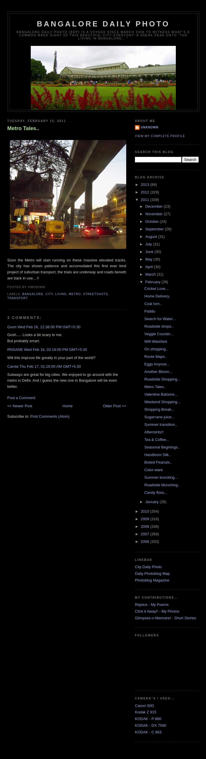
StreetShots (95, 294)
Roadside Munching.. (162, 485)
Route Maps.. (155, 356)
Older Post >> (114, 406)
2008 (145, 526)
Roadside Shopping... (162, 379)
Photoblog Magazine (152, 580)
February (153, 282)
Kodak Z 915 (145, 712)
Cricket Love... (156, 288)
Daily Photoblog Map (152, 573)
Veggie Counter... (158, 334)
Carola (12, 366)
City (49, 294)
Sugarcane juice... (159, 417)
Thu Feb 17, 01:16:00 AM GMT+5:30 (50, 366)
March (151, 274)
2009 (145, 519)
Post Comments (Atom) (50, 416)
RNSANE (15, 349)
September (155, 229)
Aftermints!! (153, 432)
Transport (17, 298)
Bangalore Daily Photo (103, 23)
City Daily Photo (148, 567)
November (154, 214)
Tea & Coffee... (156, 439)
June (150, 252)
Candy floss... (155, 492)
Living (60, 294)
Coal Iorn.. (153, 304)
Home (68, 406)
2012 (145, 192)
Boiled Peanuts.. (158, 462)
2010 (145, 511)
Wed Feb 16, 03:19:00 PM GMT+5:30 (55, 349)
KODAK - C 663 (148, 732)
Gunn (12, 327)
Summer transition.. (160, 424)
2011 (145, 200)
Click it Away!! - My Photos (157, 611)
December (154, 206)
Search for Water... (160, 319)
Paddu (149, 311)
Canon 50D (144, 706)
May (149, 259)
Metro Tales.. (23, 128)
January (152, 502)
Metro (75, 294)
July (149, 244)
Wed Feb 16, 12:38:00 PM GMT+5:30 (48, 327)
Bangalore (32, 294)
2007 (145, 534)
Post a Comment (21, 398)
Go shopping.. (156, 349)
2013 (145, 184)
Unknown (149, 127)
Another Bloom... (158, 371)
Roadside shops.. (158, 326)
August (151, 236)
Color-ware (153, 470)
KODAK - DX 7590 (150, 725)
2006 (145, 541)
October (152, 221)
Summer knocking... (161, 477)
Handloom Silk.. (157, 455)
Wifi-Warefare (155, 341)
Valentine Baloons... (161, 394)
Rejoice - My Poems (152, 604)
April (149, 267)
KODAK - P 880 (148, 719)
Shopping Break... (159, 409)
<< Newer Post (19, 406)
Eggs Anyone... (156, 364)
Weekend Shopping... (162, 402)
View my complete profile (160, 136)
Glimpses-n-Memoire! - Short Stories (165, 618)
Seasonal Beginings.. (162, 447)
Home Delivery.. (157, 296)
